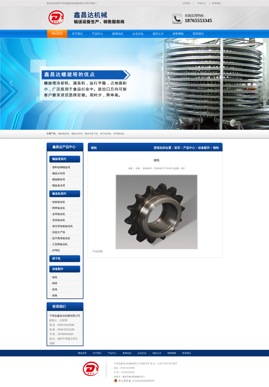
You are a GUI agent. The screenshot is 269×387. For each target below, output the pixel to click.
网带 (54, 283)
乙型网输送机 (60, 244)
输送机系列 (59, 193)
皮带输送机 (58, 214)
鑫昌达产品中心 (64, 147)
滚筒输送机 (58, 220)
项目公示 (158, 33)
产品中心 (201, 3)
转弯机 (56, 250)
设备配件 (57, 269)
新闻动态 (117, 33)
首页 (177, 147)
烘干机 (56, 258)
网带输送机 (58, 208)
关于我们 (77, 33)
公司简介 (186, 3)
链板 (54, 295)
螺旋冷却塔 (58, 173)
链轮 (54, 277)
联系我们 (216, 3)
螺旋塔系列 (59, 159)
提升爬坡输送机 (61, 238)
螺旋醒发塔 (58, 179)
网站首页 (57, 33)
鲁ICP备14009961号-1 (134, 376)
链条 (54, 289)
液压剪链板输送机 (62, 226)
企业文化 (137, 33)
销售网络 (178, 33)
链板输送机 (58, 201)
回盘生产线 (58, 232)
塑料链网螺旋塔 (61, 167)
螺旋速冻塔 (58, 185)
